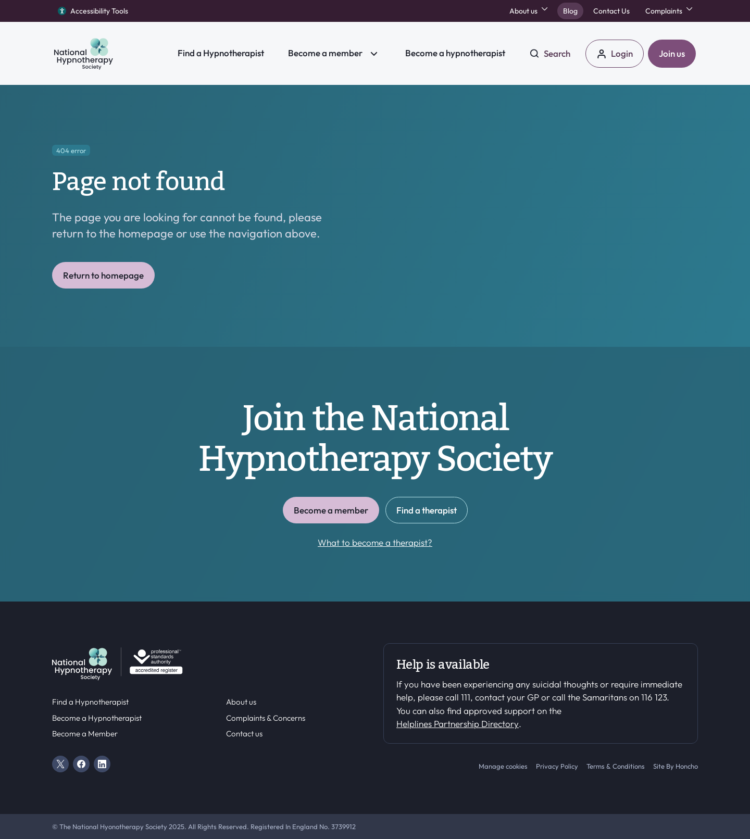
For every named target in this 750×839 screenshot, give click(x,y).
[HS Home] (108, 53)
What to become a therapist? (375, 542)
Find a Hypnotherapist (90, 702)
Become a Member (85, 733)
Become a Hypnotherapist (97, 718)
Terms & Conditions (615, 766)
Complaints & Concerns (265, 718)
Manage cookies (503, 766)
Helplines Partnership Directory (457, 723)
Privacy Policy (557, 766)
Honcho (687, 766)
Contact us (244, 733)
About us (241, 702)
